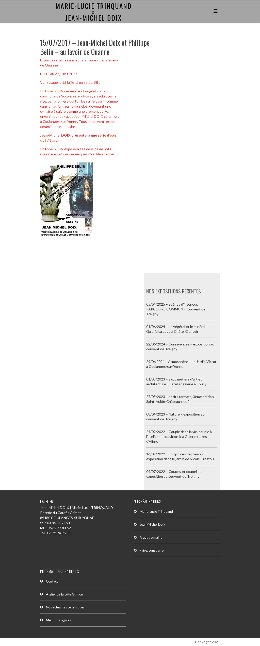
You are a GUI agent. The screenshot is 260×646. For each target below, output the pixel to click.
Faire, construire (152, 550)
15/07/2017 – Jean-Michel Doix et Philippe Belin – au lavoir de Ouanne (95, 47)
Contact (52, 581)
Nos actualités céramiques (65, 607)
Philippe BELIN (51, 91)
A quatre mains (151, 537)
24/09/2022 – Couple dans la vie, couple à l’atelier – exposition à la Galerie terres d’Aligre (179, 436)
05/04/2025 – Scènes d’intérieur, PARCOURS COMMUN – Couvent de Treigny (175, 309)
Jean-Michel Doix (152, 524)
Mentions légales (58, 620)
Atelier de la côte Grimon (64, 594)
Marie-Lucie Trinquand (156, 511)
